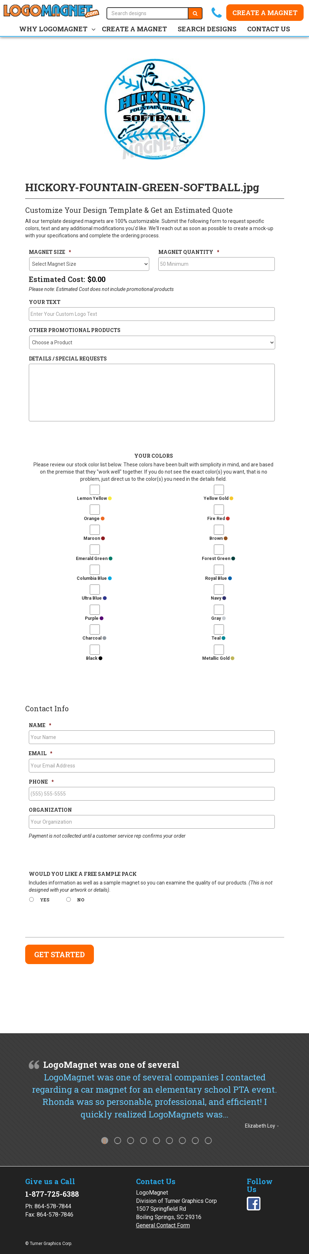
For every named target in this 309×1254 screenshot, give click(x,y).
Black (94, 658)
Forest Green (218, 558)
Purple (94, 618)
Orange (94, 518)
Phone (41, 782)
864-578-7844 (53, 1206)
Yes (44, 900)
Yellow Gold (218, 498)
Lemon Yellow (94, 498)
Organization (50, 810)
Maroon (94, 538)
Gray (218, 618)
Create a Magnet (264, 12)
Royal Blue (218, 578)
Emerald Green (94, 558)
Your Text (44, 302)
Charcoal (94, 638)
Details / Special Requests (68, 358)
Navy (218, 598)
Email (40, 753)
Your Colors (153, 456)
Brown (218, 538)
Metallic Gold (218, 658)
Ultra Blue (94, 598)
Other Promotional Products (75, 330)
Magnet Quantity (188, 252)
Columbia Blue (94, 578)
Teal (219, 638)
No (81, 900)
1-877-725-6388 (52, 1194)
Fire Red (218, 518)
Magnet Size (50, 252)
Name (40, 725)
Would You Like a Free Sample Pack (83, 874)
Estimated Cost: (57, 279)
